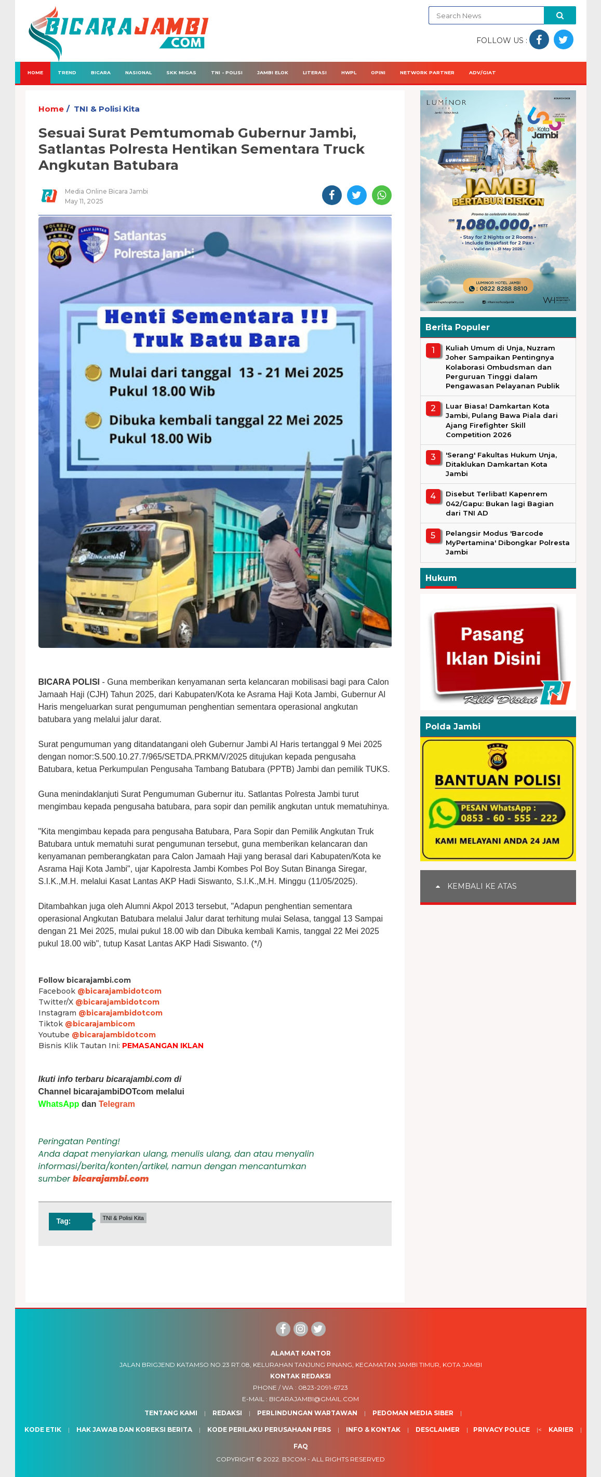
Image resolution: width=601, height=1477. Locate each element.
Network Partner (427, 72)
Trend (67, 72)
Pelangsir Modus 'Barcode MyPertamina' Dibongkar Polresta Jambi (508, 542)
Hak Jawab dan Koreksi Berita (134, 1429)
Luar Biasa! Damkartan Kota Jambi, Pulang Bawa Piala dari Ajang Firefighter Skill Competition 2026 (502, 420)
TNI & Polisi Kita (107, 109)
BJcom (294, 1459)
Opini (378, 72)
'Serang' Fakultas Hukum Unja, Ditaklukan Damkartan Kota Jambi (501, 464)
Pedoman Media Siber (412, 1413)
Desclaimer (438, 1429)
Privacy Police (501, 1429)
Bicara (101, 72)
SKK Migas (181, 72)
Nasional (138, 72)
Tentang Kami (170, 1413)
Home (35, 72)
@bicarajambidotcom (119, 991)
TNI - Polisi (227, 72)
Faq (300, 1446)
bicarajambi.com (111, 1179)
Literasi (315, 72)
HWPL (348, 72)
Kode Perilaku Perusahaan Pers (269, 1429)
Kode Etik (42, 1429)
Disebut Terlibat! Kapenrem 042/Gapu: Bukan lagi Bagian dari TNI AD (500, 503)
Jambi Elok (272, 72)
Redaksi (227, 1413)
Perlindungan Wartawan (307, 1413)
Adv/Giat (482, 72)
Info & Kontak (373, 1429)
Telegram (117, 1104)
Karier (561, 1429)
